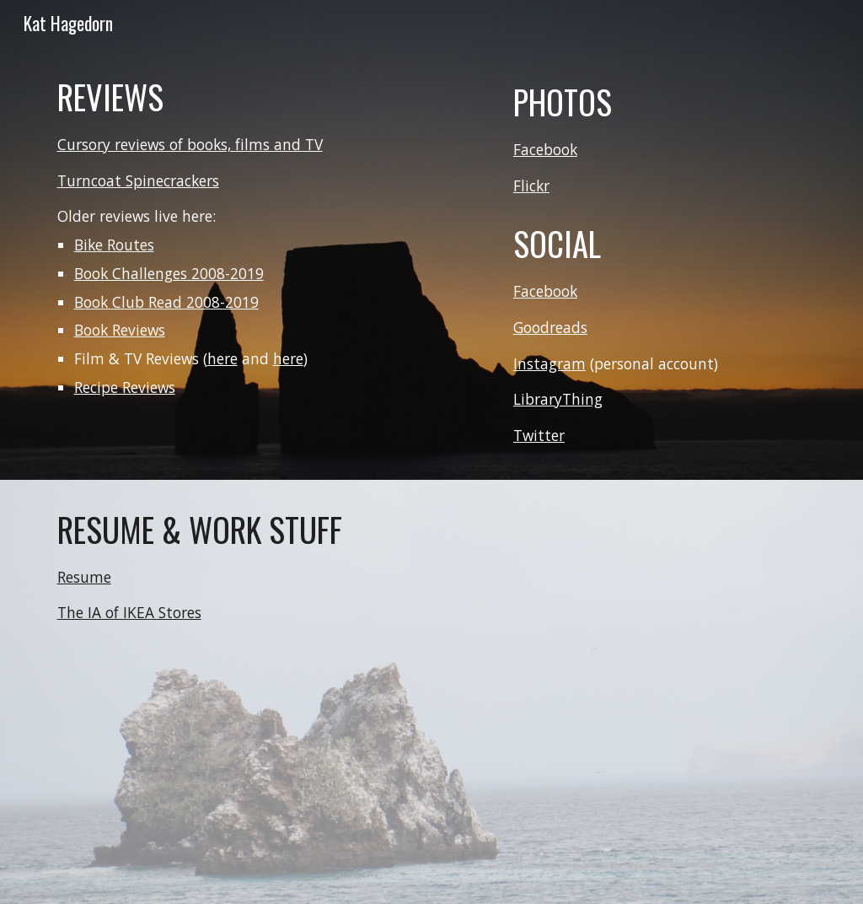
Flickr (531, 185)
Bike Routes (114, 244)
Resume (84, 577)
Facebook (545, 149)
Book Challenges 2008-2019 (169, 273)
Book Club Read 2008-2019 (166, 302)
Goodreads (550, 327)
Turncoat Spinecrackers (138, 180)
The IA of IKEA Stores (129, 612)
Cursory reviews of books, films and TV (190, 144)
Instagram (549, 363)
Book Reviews (119, 330)
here (222, 358)
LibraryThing (558, 399)
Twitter (539, 435)
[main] (269, 236)
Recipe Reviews (124, 387)
